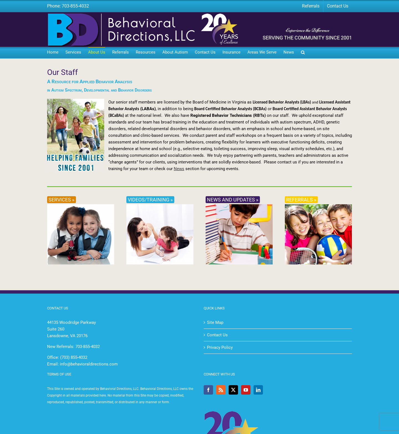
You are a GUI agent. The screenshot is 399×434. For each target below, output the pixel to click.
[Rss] (221, 390)
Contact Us (217, 334)
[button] (303, 52)
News (179, 168)
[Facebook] (208, 390)
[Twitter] (233, 390)
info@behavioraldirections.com (89, 364)
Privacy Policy (220, 347)
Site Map (215, 322)
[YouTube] (245, 390)
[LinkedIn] (258, 390)
